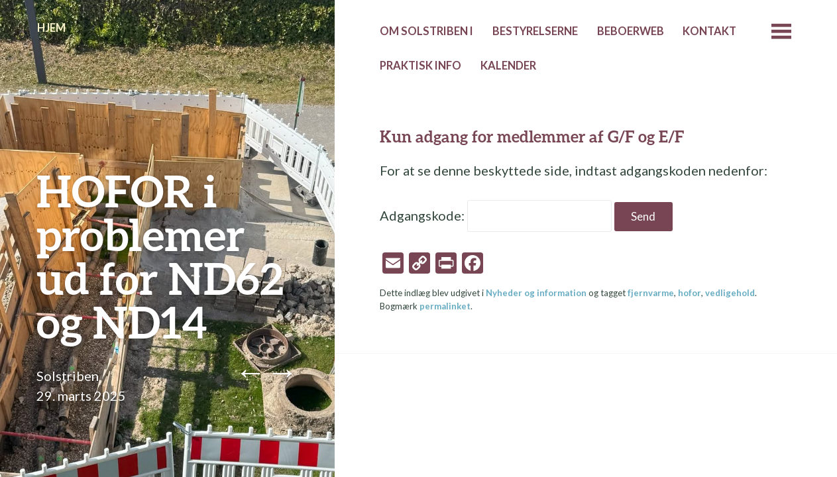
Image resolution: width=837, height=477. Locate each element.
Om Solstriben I (426, 31)
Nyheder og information (536, 293)
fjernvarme (651, 293)
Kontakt (709, 31)
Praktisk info (420, 65)
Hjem (51, 27)
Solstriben (67, 376)
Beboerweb (630, 31)
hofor (689, 293)
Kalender (508, 65)
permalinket (445, 306)
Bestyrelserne (535, 31)
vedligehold (730, 293)
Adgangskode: (496, 215)
